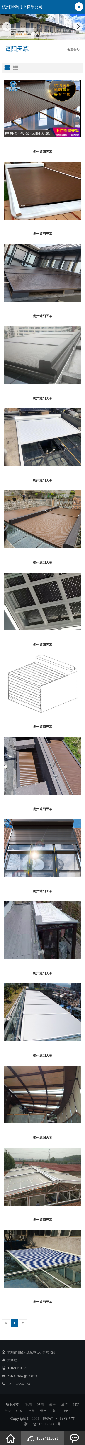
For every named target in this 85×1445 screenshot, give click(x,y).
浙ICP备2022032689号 (42, 1424)
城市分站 (12, 1404)
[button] (79, 6)
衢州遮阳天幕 (42, 151)
